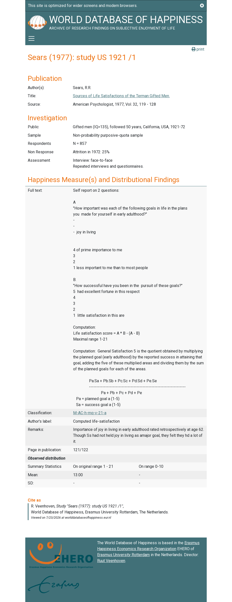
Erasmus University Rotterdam (123, 554)
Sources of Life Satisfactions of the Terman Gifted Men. (121, 96)
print (198, 49)
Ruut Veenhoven (111, 560)
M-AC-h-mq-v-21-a (89, 413)
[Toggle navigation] (31, 38)
